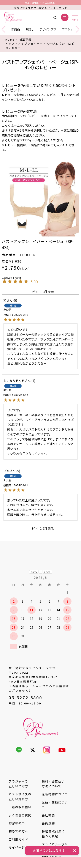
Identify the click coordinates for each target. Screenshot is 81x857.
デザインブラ (48, 29)
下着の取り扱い (20, 807)
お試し (29, 29)
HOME (10, 39)
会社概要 (48, 815)
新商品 (15, 29)
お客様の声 (17, 823)
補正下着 (25, 39)
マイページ (17, 847)
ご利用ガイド (18, 839)
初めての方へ (18, 831)
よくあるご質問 (20, 815)
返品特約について (55, 794)
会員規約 (48, 823)
